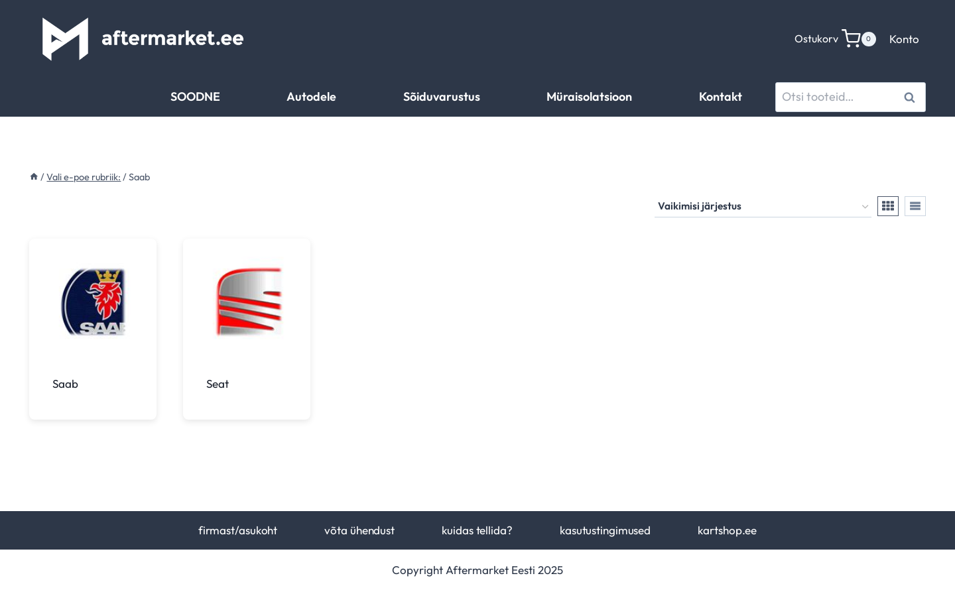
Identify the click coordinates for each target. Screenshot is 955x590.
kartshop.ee (727, 530)
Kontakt (720, 96)
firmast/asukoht (237, 530)
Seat (217, 383)
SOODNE (195, 96)
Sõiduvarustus (441, 96)
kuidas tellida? (477, 530)
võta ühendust (359, 530)
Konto (904, 39)
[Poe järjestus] (763, 207)
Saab (65, 383)
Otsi (912, 97)
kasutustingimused (605, 530)
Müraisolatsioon (589, 96)
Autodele (311, 96)
